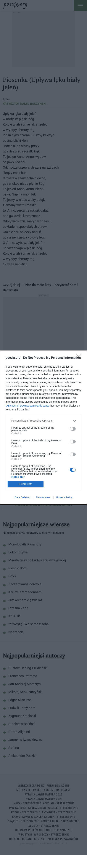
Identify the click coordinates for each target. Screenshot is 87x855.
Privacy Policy (64, 497)
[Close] (79, 357)
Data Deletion (22, 497)
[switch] (73, 429)
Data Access (43, 497)
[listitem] (43, 421)
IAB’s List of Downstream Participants (27, 405)
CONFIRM (26, 484)
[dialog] (43, 427)
